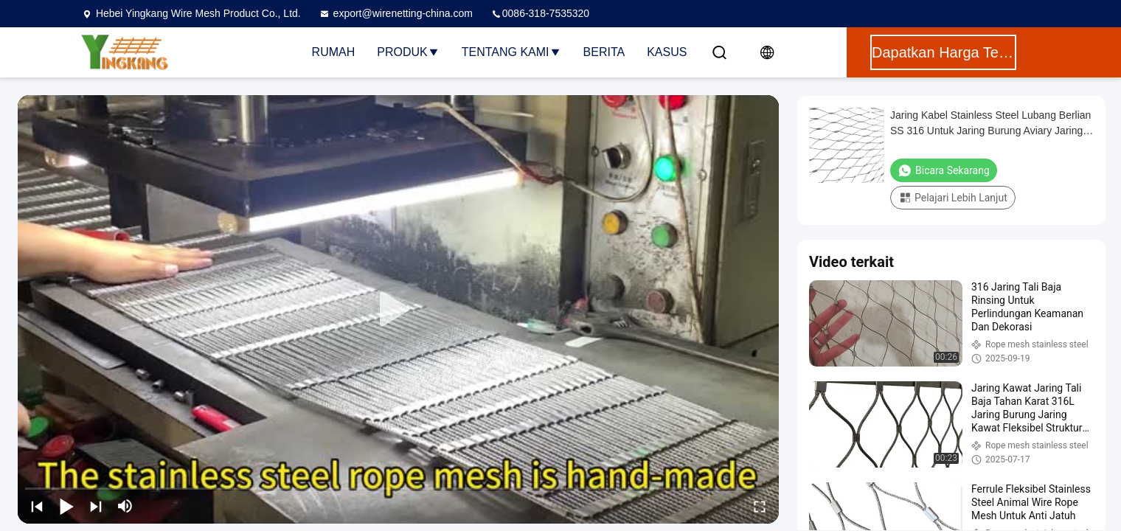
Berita (604, 52)
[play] (398, 309)
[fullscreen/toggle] (759, 506)
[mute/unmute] (125, 506)
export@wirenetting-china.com (396, 13)
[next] (96, 506)
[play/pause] (66, 506)
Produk (408, 52)
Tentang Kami (511, 52)
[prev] (37, 506)
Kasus (667, 52)
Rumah (333, 52)
